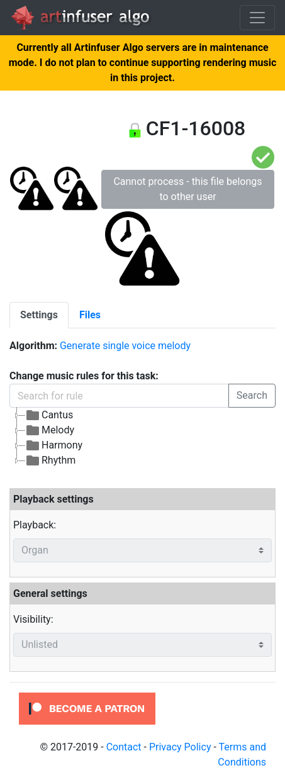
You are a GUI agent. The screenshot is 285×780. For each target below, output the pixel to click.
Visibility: (33, 619)
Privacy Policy (180, 747)
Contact (124, 747)
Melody (49, 430)
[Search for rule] (119, 396)
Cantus (49, 415)
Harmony (53, 445)
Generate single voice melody (125, 346)
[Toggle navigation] (257, 17)
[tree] (142, 438)
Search (252, 395)
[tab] (39, 315)
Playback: (34, 525)
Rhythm (50, 460)
